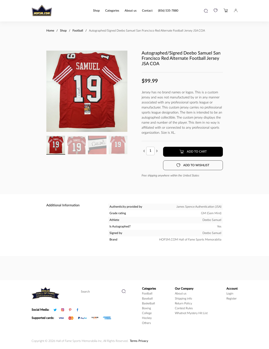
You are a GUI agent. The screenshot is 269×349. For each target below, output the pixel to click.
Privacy (143, 340)
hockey (147, 318)
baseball (147, 298)
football (147, 293)
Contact (147, 10)
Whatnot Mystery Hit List (191, 313)
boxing (146, 308)
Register (231, 298)
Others (146, 323)
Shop (96, 10)
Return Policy (183, 303)
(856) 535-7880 (168, 10)
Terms (133, 340)
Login (229, 293)
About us (131, 10)
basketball (148, 303)
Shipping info (183, 298)
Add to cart (193, 152)
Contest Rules (184, 308)
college (147, 313)
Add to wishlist (193, 165)
